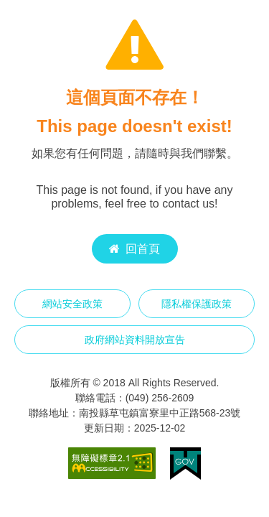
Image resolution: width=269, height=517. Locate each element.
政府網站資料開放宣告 (135, 339)
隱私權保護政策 (196, 303)
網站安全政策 (72, 303)
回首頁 (134, 249)
